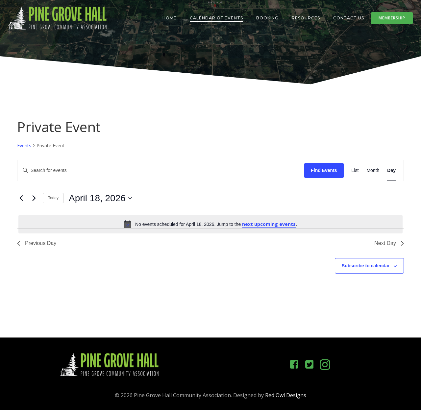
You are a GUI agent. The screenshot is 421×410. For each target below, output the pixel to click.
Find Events (324, 170)
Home (169, 17)
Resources (306, 17)
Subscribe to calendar (366, 265)
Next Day (389, 243)
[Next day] (34, 198)
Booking (267, 17)
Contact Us (348, 17)
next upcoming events (269, 224)
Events (24, 145)
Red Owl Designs (285, 395)
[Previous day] (21, 198)
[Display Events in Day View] (391, 170)
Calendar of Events (216, 17)
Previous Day (36, 243)
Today (53, 198)
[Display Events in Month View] (372, 170)
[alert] (210, 224)
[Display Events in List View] (355, 170)
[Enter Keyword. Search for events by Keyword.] (160, 170)
